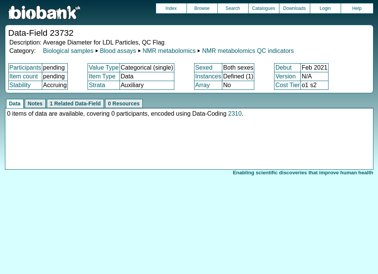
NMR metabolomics (169, 51)
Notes (35, 103)
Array (202, 85)
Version (285, 76)
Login (325, 8)
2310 (235, 113)
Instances (208, 76)
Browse (201, 8)
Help (357, 8)
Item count (24, 76)
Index (171, 8)
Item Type (102, 76)
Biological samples (68, 51)
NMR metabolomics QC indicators (248, 51)
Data (15, 103)
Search (232, 8)
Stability (20, 85)
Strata (97, 85)
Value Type (104, 67)
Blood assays (118, 51)
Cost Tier (287, 85)
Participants (25, 67)
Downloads (294, 8)
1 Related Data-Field (75, 103)
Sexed (203, 67)
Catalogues (263, 8)
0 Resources (124, 103)
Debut (283, 67)
